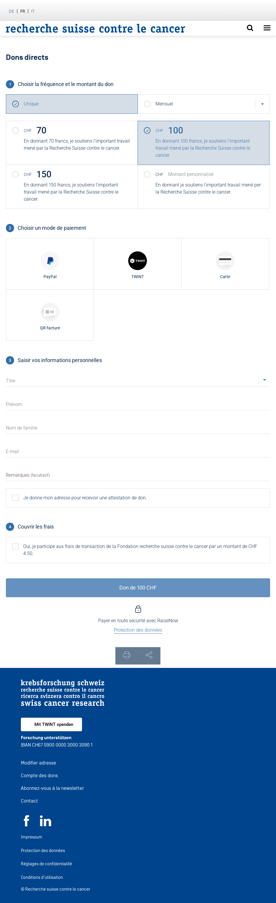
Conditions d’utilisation (42, 877)
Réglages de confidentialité (46, 863)
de (11, 11)
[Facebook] (26, 825)
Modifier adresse (38, 763)
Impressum (31, 836)
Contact (29, 801)
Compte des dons (39, 775)
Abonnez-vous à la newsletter (52, 788)
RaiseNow (167, 620)
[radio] (50, 264)
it (33, 11)
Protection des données (43, 850)
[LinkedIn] (45, 825)
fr (22, 11)
